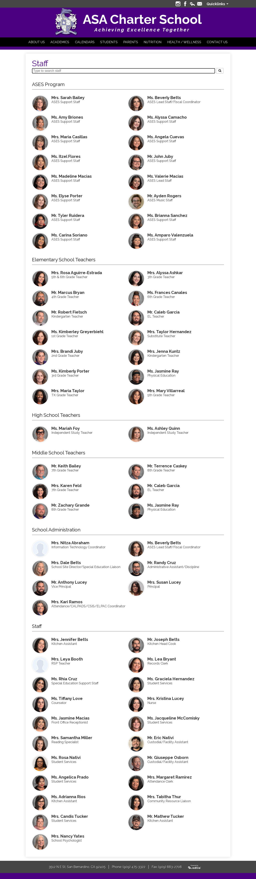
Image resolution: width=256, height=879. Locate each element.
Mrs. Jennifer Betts (69, 639)
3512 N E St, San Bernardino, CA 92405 (77, 867)
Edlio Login (192, 3)
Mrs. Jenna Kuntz (163, 351)
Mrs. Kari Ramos (66, 601)
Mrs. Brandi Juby (67, 351)
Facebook (185, 3)
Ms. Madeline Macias (71, 176)
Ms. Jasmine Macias (70, 718)
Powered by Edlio (194, 867)
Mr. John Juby (160, 156)
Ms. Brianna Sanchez (167, 215)
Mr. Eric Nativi (160, 737)
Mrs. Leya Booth (67, 659)
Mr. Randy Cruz (161, 562)
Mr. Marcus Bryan (67, 292)
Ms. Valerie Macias (165, 176)
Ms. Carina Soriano (69, 235)
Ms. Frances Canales (167, 292)
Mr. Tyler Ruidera (67, 215)
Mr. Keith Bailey (66, 466)
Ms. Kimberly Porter (70, 371)
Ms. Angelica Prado (70, 777)
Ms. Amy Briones (67, 117)
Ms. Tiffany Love (67, 698)
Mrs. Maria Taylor (67, 390)
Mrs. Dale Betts (66, 562)
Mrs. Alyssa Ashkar (165, 272)
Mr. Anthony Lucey (69, 582)
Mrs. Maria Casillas (69, 136)
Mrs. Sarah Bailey (68, 97)
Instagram (178, 3)
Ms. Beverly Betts (164, 97)
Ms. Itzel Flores (65, 156)
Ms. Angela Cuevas (165, 136)
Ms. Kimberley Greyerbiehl (77, 331)
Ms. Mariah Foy (65, 428)
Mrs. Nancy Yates (67, 836)
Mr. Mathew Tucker (165, 816)
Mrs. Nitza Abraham (70, 542)
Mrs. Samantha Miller (71, 737)
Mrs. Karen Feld (66, 485)
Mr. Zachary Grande (70, 505)
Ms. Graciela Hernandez (170, 679)
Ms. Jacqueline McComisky (173, 718)
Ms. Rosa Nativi (66, 757)
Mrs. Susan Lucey (164, 582)
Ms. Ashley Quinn (163, 428)
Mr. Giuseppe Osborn (167, 757)
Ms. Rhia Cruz (64, 679)
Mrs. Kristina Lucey (165, 698)
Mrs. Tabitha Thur (164, 796)
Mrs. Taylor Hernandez (169, 331)
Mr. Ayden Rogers (164, 195)
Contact (199, 3)
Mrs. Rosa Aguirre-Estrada (76, 272)
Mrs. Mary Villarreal (166, 390)
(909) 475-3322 (134, 867)
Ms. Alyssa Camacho (167, 117)
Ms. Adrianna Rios (68, 796)
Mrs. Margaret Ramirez (169, 777)
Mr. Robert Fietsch (69, 312)
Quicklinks (216, 4)
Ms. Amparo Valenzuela (170, 235)
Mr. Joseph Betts (163, 639)
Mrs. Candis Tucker (69, 816)
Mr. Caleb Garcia (163, 312)
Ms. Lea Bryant (161, 659)
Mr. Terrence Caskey (167, 466)
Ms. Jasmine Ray (163, 371)
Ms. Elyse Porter (66, 195)
